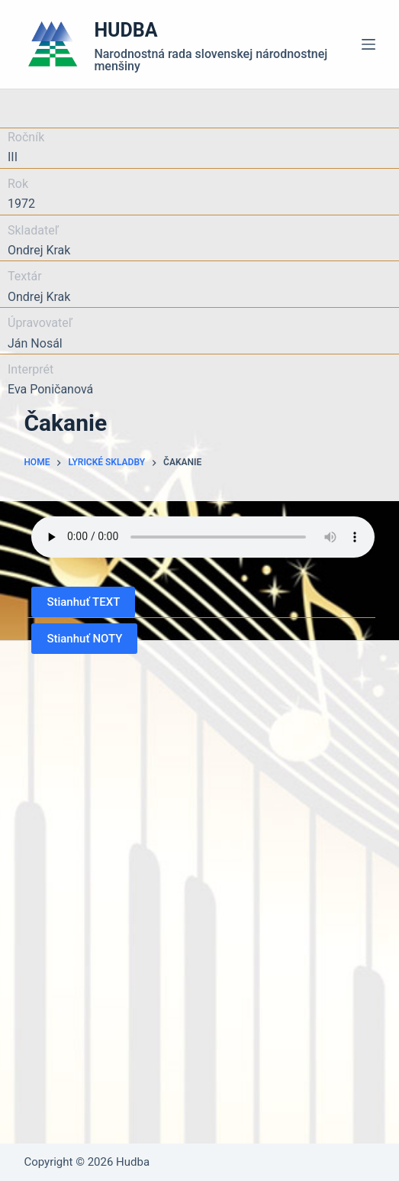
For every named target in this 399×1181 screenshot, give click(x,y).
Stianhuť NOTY (84, 639)
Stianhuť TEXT (83, 602)
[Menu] (368, 44)
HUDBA (125, 30)
